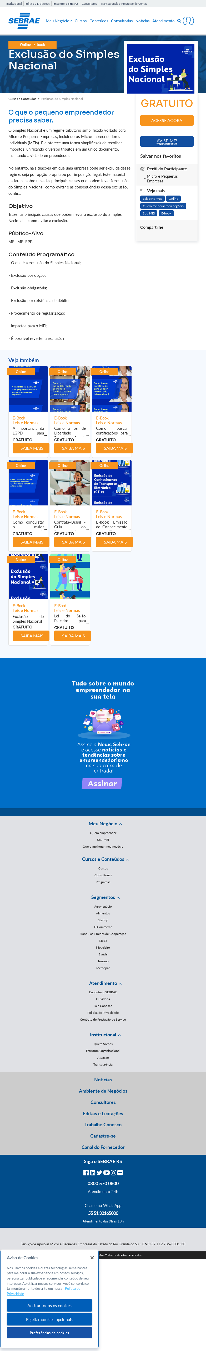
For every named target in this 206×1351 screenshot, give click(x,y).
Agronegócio (103, 906)
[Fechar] (92, 1257)
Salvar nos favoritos (160, 156)
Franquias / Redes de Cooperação (103, 934)
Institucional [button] (103, 1034)
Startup (103, 920)
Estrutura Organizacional (103, 1051)
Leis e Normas (152, 199)
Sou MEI (149, 213)
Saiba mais (32, 448)
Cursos (81, 20)
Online (173, 199)
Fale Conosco (103, 1006)
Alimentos (103, 913)
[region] (49, 1299)
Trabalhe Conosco (103, 1124)
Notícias (142, 20)
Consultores (89, 3)
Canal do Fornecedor (103, 1147)
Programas (103, 882)
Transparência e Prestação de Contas (124, 3)
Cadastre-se (103, 1136)
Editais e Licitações (38, 3)
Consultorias (122, 20)
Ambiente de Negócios (103, 1091)
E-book (166, 213)
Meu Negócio (59, 20)
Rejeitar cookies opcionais (49, 1319)
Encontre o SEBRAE (65, 3)
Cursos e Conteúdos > (24, 99)
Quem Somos (103, 1044)
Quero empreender (103, 833)
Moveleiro (103, 947)
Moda (103, 941)
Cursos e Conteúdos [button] (103, 859)
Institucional (14, 3)
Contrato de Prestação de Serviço (103, 1019)
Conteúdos (98, 20)
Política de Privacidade (103, 1013)
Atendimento (163, 20)
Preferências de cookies (49, 1333)
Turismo (103, 961)
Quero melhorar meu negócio (163, 206)
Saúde (103, 954)
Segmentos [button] (103, 897)
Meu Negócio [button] (103, 823)
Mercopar (103, 968)
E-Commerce (103, 927)
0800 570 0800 (103, 1183)
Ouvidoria (103, 999)
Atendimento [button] (103, 983)
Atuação (103, 1058)
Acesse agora (166, 120)
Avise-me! (167, 142)
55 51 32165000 (103, 1213)
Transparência (103, 1064)
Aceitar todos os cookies (49, 1305)
